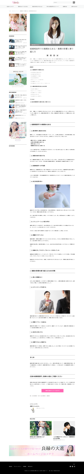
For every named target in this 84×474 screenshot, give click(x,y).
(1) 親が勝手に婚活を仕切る (36, 72)
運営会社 (10, 466)
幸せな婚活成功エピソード (53, 6)
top (74, 464)
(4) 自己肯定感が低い (35, 77)
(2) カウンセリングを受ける (36, 90)
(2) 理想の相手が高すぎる (36, 74)
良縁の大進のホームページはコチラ (52, 390)
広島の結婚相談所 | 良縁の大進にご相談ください (41, 101)
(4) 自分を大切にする (35, 94)
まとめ (33, 99)
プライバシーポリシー (17, 466)
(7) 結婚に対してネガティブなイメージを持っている (41, 83)
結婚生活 (65, 6)
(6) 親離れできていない (36, 81)
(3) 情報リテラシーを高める (36, 92)
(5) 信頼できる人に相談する (36, 96)
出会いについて (10, 6)
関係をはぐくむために (23, 6)
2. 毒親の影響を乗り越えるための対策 (39, 86)
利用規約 (24, 466)
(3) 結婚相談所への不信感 (36, 76)
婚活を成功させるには (37, 6)
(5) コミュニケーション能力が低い (38, 79)
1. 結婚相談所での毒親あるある (38, 69)
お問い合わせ (74, 6)
